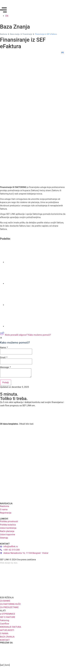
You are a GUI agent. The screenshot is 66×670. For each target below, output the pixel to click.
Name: (16, 350)
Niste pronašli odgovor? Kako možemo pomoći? (25, 335)
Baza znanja (15, 34)
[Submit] (5, 382)
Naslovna (3, 34)
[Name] (16, 351)
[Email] (16, 361)
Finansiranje (27, 34)
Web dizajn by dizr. (9, 563)
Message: (15, 371)
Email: (16, 360)
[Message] (15, 372)
